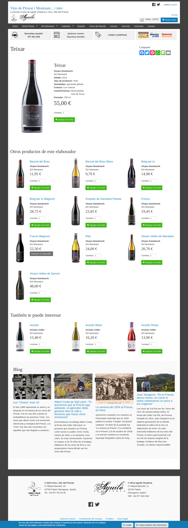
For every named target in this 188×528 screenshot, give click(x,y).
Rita (87, 236)
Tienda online (169, 20)
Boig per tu (148, 161)
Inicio (15, 26)
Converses (58, 379)
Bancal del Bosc (40, 161)
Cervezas (138, 26)
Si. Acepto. (127, 525)
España (81, 26)
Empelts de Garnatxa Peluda (103, 198)
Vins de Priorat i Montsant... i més (36, 8)
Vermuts (126, 26)
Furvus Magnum (40, 236)
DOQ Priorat (28, 26)
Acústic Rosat (149, 325)
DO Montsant (48, 26)
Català (166, 5)
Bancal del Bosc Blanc (99, 161)
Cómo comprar (117, 35)
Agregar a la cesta (64, 119)
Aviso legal (122, 518)
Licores (113, 26)
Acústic (34, 325)
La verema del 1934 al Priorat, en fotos (114, 409)
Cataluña (66, 26)
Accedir (174, 15)
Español (173, 5)
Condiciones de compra (90, 518)
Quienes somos (67, 518)
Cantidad (58, 113)
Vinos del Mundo (97, 26)
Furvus (145, 198)
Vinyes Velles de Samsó (45, 273)
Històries (17, 379)
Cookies (110, 518)
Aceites (151, 26)
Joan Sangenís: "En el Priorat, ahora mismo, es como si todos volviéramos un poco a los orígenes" (155, 399)
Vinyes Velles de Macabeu (157, 236)
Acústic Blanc (93, 325)
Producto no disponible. (41, 254)
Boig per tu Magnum (42, 198)
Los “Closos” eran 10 (26, 402)
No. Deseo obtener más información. (151, 525)
